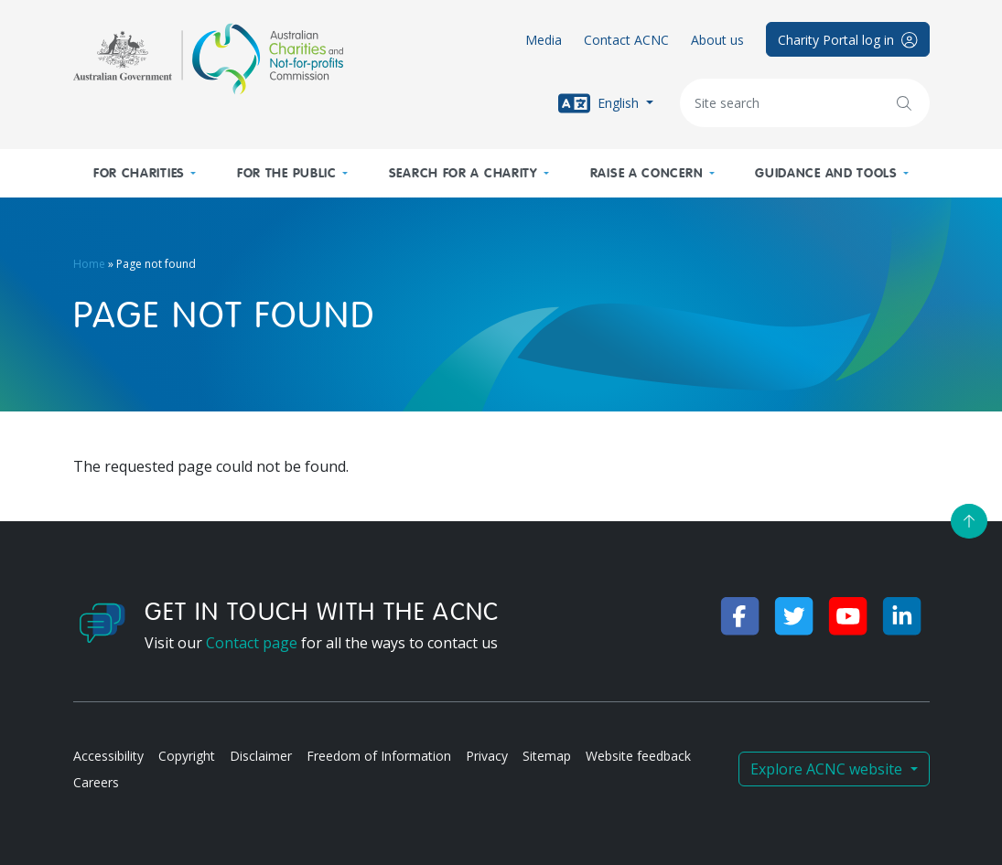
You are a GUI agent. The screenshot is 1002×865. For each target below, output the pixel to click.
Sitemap (547, 755)
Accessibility (108, 755)
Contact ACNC (626, 39)
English (600, 103)
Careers (96, 782)
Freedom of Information (379, 755)
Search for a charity (463, 173)
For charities (139, 173)
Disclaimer (261, 755)
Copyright (186, 755)
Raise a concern (647, 173)
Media (543, 39)
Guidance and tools (826, 173)
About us (717, 39)
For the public (287, 173)
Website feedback (638, 755)
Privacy (487, 755)
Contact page (251, 643)
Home (89, 264)
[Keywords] (805, 103)
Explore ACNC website (828, 769)
